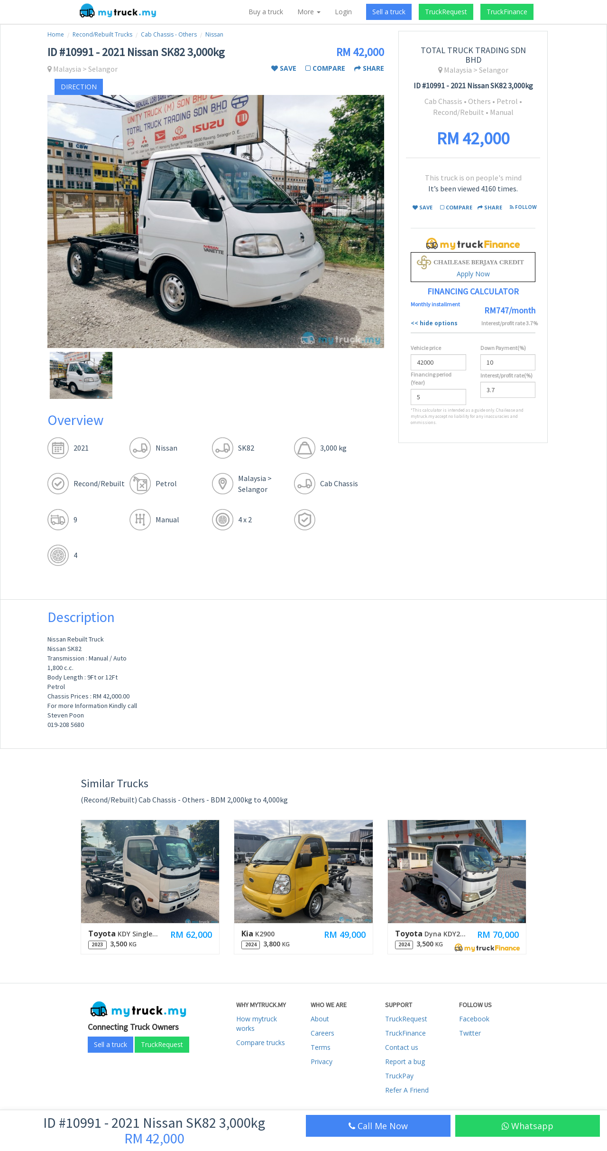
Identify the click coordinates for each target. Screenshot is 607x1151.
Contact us (401, 1047)
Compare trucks (260, 1042)
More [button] (309, 11)
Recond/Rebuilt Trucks (102, 34)
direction (79, 86)
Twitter (470, 1033)
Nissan (214, 34)
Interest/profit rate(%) (506, 375)
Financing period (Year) (431, 378)
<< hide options (434, 323)
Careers (322, 1033)
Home (55, 34)
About (320, 1018)
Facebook (474, 1018)
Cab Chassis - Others (169, 34)
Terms (321, 1047)
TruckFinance (507, 11)
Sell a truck (388, 11)
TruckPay (399, 1075)
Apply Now (473, 267)
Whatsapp (527, 1126)
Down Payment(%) (503, 347)
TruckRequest (446, 11)
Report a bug (405, 1061)
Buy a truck (265, 11)
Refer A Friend (407, 1089)
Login (343, 11)
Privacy (321, 1061)
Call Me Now (378, 1126)
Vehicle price (426, 347)
